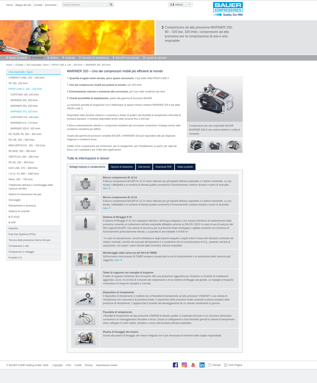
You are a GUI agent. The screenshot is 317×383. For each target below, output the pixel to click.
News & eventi (18, 57)
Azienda (70, 57)
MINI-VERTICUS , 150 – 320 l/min (26, 145)
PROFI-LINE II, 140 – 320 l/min (67, 65)
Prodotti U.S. (15, 257)
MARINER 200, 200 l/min (24, 100)
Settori (54, 57)
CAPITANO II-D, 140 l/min (24, 117)
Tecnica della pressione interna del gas (29, 240)
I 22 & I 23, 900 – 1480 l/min (23, 173)
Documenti (50, 5)
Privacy (89, 365)
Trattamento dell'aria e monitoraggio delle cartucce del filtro (30, 187)
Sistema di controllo (19, 211)
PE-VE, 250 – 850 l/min (21, 162)
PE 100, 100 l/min (18, 83)
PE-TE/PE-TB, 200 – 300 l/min (24, 134)
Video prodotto (185, 166)
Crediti (78, 365)
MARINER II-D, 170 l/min (24, 122)
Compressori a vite (18, 246)
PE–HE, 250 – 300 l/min (21, 139)
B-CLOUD (13, 217)
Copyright (57, 365)
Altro (105, 188)
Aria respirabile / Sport (37, 65)
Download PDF (163, 166)
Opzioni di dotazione (122, 166)
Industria (13, 228)
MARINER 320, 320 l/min (24, 111)
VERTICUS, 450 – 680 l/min (23, 156)
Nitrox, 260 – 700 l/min (20, 179)
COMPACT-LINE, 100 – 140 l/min (26, 77)
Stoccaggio (14, 200)
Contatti (38, 5)
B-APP (12, 222)
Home (9, 5)
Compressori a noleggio (21, 251)
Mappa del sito (23, 5)
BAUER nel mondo (127, 57)
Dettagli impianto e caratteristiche (87, 166)
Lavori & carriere (156, 57)
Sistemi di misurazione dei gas (24, 194)
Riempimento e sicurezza (22, 205)
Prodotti (38, 57)
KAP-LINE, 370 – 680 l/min (22, 168)
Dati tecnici (144, 166)
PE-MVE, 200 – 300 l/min (22, 151)
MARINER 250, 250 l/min (24, 106)
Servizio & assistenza (95, 57)
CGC (68, 365)
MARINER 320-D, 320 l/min (25, 128)
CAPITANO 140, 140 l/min (25, 94)
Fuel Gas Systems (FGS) (22, 234)
